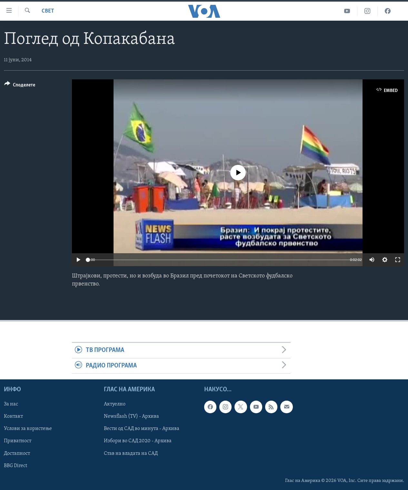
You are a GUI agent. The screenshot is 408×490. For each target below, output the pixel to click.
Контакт (13, 416)
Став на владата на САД (131, 453)
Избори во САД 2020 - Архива (138, 441)
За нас (11, 404)
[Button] (19, 86)
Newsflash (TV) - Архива (131, 416)
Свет (48, 11)
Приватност (17, 441)
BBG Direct (15, 465)
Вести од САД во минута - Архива (141, 429)
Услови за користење (28, 429)
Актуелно (114, 404)
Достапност (17, 453)
